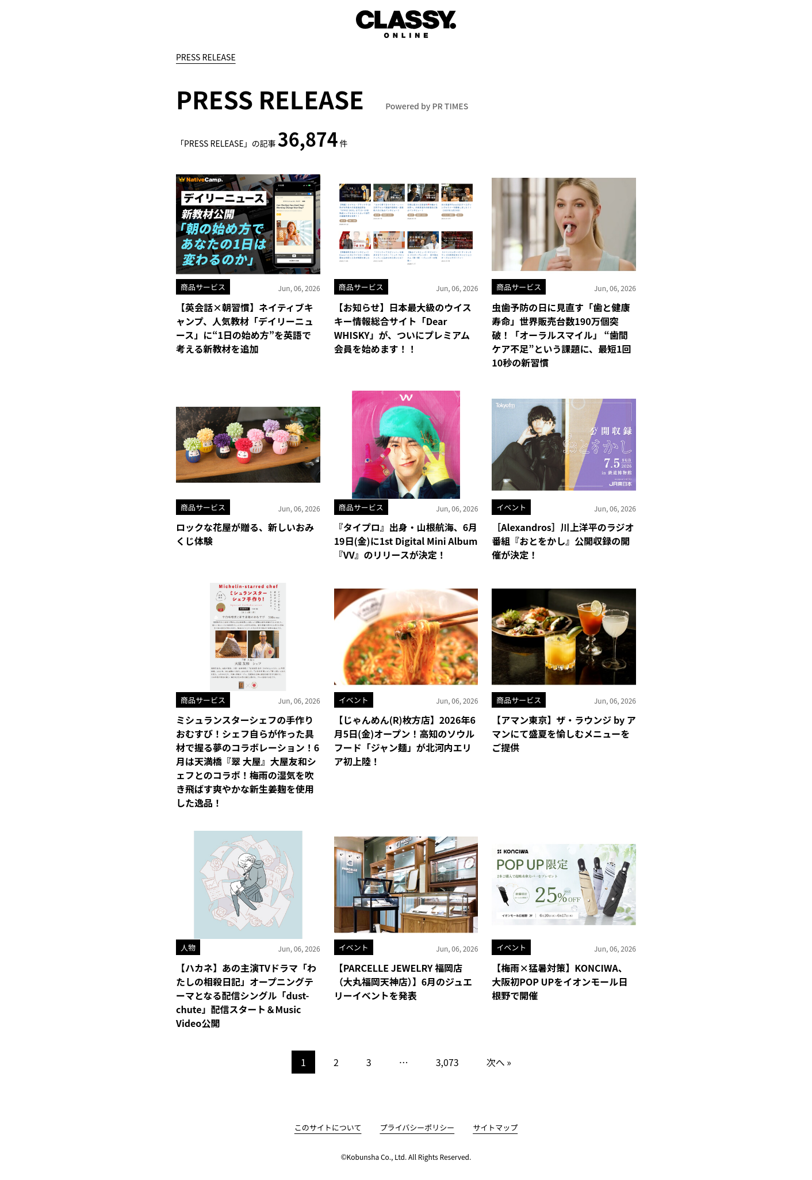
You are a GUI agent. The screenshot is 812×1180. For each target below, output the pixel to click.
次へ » (499, 1062)
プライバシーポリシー (417, 1127)
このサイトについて (328, 1127)
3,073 (447, 1062)
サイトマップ (495, 1127)
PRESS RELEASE (206, 57)
